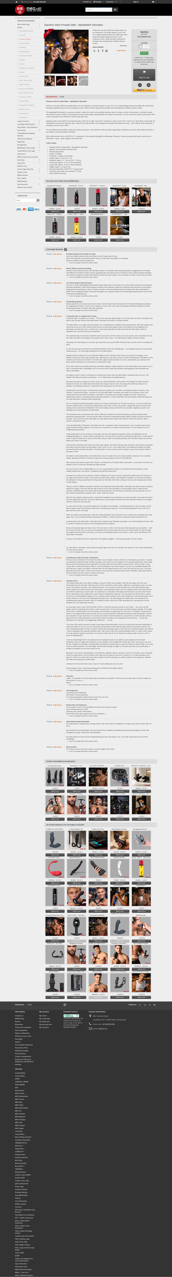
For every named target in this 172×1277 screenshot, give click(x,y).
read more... (124, 46)
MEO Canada (20, 1125)
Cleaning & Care (21, 1267)
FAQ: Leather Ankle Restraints (22, 1227)
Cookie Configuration (23, 1057)
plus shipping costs (144, 36)
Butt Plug (18, 1160)
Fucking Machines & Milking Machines (26, 134)
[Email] (26, 200)
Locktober (19, 1131)
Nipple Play (21, 142)
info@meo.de (102, 1029)
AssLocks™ (22, 60)
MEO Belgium (20, 1117)
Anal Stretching (21, 1201)
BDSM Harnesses (22, 175)
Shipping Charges (22, 1051)
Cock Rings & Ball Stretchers (26, 124)
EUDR (17, 1256)
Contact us (87, 2)
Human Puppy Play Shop (25, 169)
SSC (16, 1088)
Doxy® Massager (24, 51)
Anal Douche (21, 154)
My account (44, 1012)
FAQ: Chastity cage (22, 1239)
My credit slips (44, 1019)
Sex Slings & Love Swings (26, 68)
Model (95, 47)
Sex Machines (23, 117)
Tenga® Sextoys (24, 101)
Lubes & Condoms (23, 121)
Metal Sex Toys (23, 76)
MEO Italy (18, 1102)
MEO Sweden (20, 1114)
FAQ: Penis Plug (21, 1242)
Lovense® (22, 35)
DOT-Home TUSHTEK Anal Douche (25, 1211)
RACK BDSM (20, 1085)
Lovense (18, 1207)
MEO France (19, 1099)
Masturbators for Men (26, 56)
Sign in (136, 2)
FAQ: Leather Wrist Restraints (22, 1222)
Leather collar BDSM (22, 1175)
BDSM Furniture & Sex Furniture (27, 157)
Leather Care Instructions (24, 1236)
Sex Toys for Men (24, 43)
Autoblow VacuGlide (22, 1140)
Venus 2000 (19, 1253)
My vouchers (44, 1027)
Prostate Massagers (25, 39)
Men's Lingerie (22, 178)
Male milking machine (23, 1137)
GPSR (62, 97)
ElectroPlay (20, 160)
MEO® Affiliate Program (24, 1275)
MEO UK (18, 1111)
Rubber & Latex (22, 172)
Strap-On (22, 64)
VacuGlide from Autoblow (24, 1215)
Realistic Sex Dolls (24, 84)
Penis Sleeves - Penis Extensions (27, 127)
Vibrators (22, 72)
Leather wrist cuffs (22, 1181)
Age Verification (21, 1264)
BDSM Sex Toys (22, 166)
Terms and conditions (23, 1027)
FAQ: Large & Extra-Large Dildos (24, 1249)
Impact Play (21, 163)
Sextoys (19, 27)
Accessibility (20, 1076)
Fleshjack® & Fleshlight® (26, 105)
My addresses (44, 1022)
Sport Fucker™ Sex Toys (26, 93)
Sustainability (20, 1073)
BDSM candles (20, 1204)
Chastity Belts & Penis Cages (26, 151)
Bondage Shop (22, 145)
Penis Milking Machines (26, 31)
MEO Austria (20, 1093)
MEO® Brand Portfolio (23, 1270)
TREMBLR (19, 1169)
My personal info (45, 1025)
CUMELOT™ (19, 1152)
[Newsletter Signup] (38, 200)
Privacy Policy (20, 1054)
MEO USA (18, 1123)
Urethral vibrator (21, 1189)
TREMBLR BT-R (21, 1143)
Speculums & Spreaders (26, 89)
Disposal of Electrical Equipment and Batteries (24, 1061)
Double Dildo (20, 1178)
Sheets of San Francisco (24, 187)
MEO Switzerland (21, 1096)
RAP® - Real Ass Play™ (26, 80)
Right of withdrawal (22, 1033)
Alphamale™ (20, 1149)
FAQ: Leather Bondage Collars (23, 1232)
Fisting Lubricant (21, 1157)
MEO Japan (19, 1128)
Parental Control (70, 1027)
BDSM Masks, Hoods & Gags (26, 148)
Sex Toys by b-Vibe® (25, 97)
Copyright (18, 1039)
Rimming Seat (20, 1172)
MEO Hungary (20, 1120)
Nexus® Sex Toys (24, 109)
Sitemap (18, 1065)
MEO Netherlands (21, 1108)
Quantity (144, 43)
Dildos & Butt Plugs (23, 24)
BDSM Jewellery (22, 181)
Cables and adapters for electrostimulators (24, 1260)
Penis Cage (19, 1187)
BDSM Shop (19, 1019)
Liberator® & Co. (24, 113)
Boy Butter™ (20, 1166)
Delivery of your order (23, 1036)
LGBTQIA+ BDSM (21, 1082)
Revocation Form (21, 1048)
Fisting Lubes (20, 1155)
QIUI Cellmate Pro (21, 1184)
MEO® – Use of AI (21, 1272)
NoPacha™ (19, 1146)
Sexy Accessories (22, 184)
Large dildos (19, 1134)
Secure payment (21, 1030)
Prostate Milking (21, 1192)
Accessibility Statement (24, 1045)
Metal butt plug (20, 1163)
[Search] (115, 10)
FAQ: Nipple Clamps (22, 1245)
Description (51, 97)
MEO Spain (19, 1105)
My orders (43, 1016)
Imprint (17, 1042)
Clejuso (18, 1198)
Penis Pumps (21, 130)
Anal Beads (22, 47)
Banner (17, 1022)
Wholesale (19, 1025)
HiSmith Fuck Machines (24, 139)
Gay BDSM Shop (21, 1195)
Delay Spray (19, 1091)
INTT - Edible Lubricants (24, 1218)
